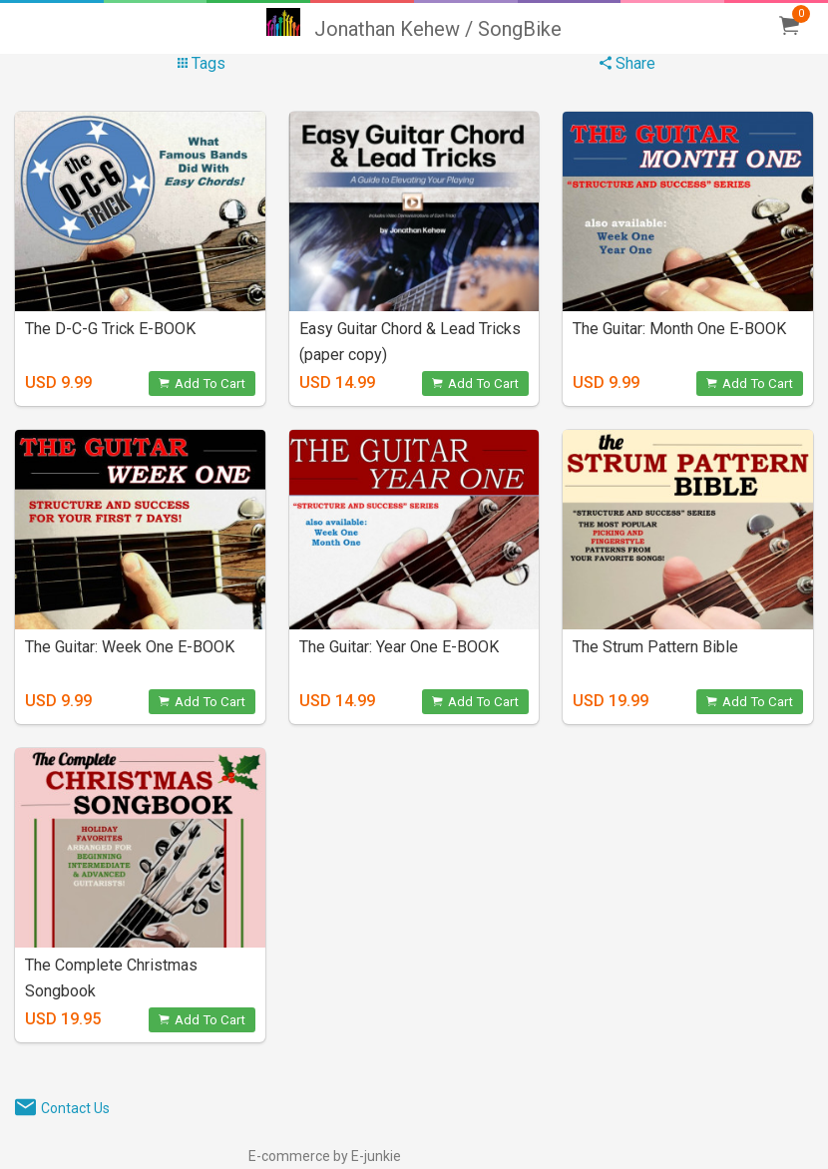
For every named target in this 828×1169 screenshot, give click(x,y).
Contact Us (75, 1108)
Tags (201, 63)
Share (627, 63)
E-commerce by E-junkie (324, 1156)
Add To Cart (202, 383)
